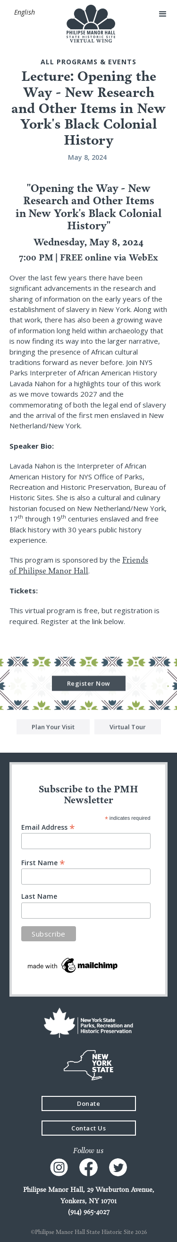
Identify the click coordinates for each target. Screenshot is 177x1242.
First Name (43, 862)
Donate (88, 1103)
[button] (24, 12)
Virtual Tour (128, 727)
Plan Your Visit (53, 727)
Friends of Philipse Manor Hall (78, 565)
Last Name (39, 896)
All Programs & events (88, 61)
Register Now (88, 684)
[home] (88, 23)
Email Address (48, 827)
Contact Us (88, 1128)
